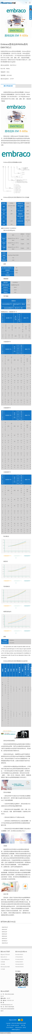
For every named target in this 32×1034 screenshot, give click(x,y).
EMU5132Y (4, 938)
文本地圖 (3, 969)
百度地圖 (3, 961)
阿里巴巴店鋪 (22, 1020)
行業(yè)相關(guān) (5, 959)
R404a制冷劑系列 (19, 964)
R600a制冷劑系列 (19, 966)
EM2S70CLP (5, 927)
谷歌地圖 (3, 964)
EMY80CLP (4, 940)
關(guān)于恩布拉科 (5, 954)
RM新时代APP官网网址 (5, 1033)
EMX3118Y (4, 929)
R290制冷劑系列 (19, 961)
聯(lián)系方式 (4, 957)
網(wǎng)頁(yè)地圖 (5, 966)
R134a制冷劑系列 (19, 959)
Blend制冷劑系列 (19, 954)
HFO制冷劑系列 (19, 957)
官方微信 (19, 1020)
